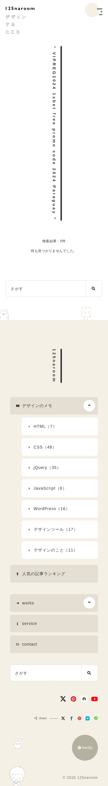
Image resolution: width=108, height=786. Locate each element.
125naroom (54, 366)
